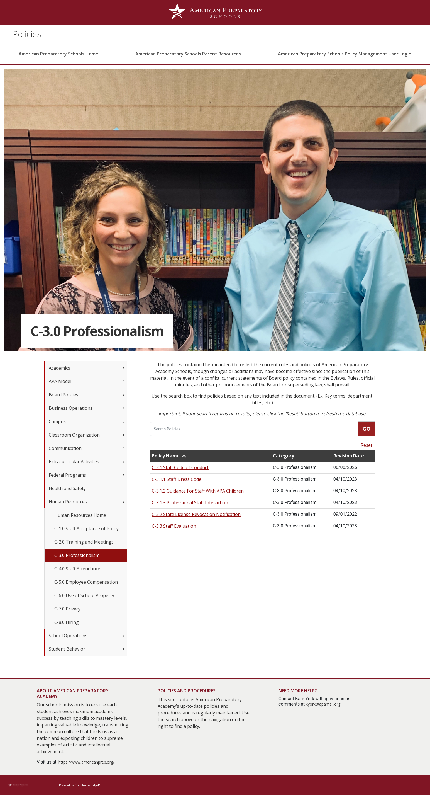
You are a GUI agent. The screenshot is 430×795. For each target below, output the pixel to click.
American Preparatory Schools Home (58, 54)
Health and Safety (86, 488)
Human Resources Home (80, 515)
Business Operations (86, 408)
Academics (86, 368)
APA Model (86, 381)
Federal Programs (86, 475)
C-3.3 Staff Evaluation (174, 526)
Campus (86, 421)
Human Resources (86, 502)
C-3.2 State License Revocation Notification (196, 514)
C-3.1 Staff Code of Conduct (180, 467)
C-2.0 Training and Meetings (84, 542)
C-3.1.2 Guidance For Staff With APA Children (198, 491)
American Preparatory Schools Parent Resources (188, 54)
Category (283, 456)
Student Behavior (86, 649)
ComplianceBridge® (87, 785)
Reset (366, 445)
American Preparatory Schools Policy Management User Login (344, 54)
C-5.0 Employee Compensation (86, 582)
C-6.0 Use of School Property (84, 595)
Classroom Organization (86, 435)
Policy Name (166, 456)
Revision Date (348, 456)
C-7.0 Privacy (67, 609)
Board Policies (86, 395)
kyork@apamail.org (323, 704)
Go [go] (367, 428)
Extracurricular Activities (86, 462)
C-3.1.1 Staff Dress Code (176, 479)
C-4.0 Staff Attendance (77, 569)
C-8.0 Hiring (66, 622)
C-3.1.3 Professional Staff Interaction (190, 503)
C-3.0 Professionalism (76, 555)
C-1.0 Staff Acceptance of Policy (86, 528)
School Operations (86, 635)
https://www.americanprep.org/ (86, 762)
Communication (86, 448)
